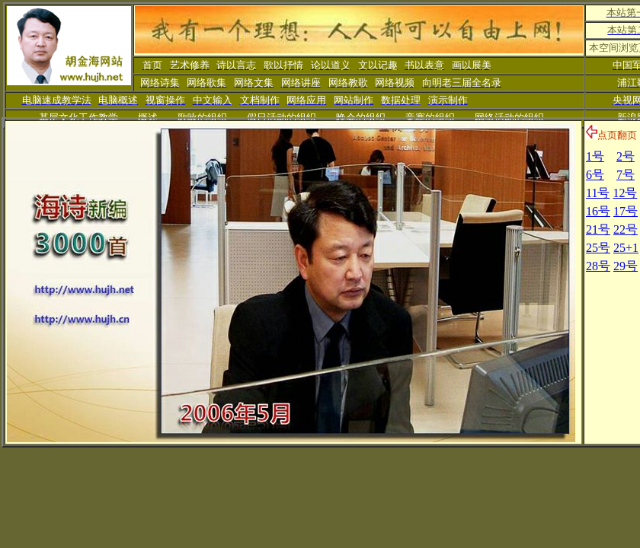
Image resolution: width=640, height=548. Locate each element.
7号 (625, 174)
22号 (625, 229)
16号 (598, 211)
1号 (595, 156)
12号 (625, 192)
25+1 (625, 247)
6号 (595, 174)
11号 (598, 192)
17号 (625, 211)
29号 (625, 266)
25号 (598, 247)
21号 (598, 229)
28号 (598, 266)
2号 (625, 156)
